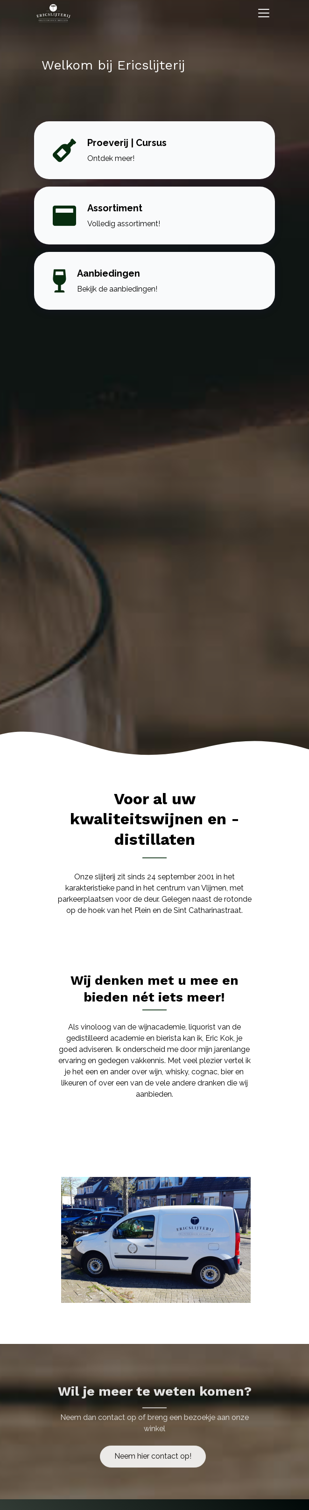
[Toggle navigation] (263, 13)
